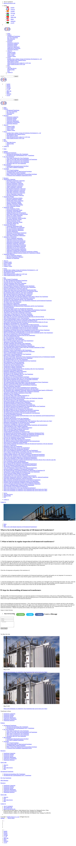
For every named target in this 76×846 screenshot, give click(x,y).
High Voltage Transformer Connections (16, 190)
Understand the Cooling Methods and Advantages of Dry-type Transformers (22, 471)
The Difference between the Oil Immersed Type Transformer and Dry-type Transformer (24, 406)
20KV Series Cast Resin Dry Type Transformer (18, 160)
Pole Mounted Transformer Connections (16, 188)
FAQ (8, 71)
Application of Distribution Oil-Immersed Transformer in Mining (22, 251)
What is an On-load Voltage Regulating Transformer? (16, 429)
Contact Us (10, 72)
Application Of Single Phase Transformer (16, 250)
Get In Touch (4, 629)
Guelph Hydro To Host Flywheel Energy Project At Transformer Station (21, 291)
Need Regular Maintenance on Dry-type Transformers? (17, 447)
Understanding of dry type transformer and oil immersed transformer (20, 475)
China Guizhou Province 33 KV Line (16, 64)
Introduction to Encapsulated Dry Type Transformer (16, 323)
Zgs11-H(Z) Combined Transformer (15, 167)
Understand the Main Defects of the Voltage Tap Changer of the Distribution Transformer (25, 310)
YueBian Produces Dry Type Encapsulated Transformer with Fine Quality (21, 388)
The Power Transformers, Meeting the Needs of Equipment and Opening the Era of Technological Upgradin (29, 356)
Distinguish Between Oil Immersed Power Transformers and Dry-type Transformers (24, 306)
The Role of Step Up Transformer (12, 394)
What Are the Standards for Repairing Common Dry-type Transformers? (21, 450)
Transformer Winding (12, 44)
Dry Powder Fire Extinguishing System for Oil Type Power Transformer (21, 328)
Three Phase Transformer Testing (14, 222)
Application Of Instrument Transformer (16, 242)
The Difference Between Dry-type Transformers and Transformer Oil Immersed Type (24, 434)
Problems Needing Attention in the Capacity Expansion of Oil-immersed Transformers (24, 454)
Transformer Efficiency (12, 49)
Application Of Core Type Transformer (16, 247)
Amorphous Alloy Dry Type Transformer (16, 163)
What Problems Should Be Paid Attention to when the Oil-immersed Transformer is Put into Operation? (28, 443)
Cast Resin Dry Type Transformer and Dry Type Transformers (18, 299)
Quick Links (4, 763)
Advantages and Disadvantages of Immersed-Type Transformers (19, 485)
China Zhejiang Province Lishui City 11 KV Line (19, 63)
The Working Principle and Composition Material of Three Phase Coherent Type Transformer (26, 296)
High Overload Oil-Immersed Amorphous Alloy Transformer (18, 294)
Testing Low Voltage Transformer (15, 215)
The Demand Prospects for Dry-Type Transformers (16, 359)
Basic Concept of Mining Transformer (13, 355)
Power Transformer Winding (13, 206)
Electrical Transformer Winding (14, 199)
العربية (10, 15)
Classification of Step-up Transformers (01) (14, 366)
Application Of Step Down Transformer (16, 240)
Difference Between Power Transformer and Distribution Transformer (20, 384)
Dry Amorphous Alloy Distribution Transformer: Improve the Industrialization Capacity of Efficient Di (28, 390)
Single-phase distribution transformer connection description (18, 478)
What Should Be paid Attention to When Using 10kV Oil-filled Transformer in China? (24, 347)
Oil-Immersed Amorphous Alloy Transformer (17, 154)
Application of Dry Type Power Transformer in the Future (17, 312)
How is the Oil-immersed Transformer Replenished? (16, 462)
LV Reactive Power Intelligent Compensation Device (19, 175)
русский (11, 13)
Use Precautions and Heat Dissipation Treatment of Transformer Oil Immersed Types (24, 433)
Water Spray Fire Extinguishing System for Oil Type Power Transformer (21, 327)
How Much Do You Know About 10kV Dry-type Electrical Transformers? (21, 378)
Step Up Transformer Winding (14, 202)
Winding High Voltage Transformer (15, 200)
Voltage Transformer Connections (15, 186)
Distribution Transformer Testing (14, 210)
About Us (9, 51)
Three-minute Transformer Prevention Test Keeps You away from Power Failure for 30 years (26, 322)
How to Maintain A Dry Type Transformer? (14, 339)
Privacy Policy (11, 819)
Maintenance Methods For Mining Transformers (15, 371)
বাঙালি (10, 23)
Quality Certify (10, 55)
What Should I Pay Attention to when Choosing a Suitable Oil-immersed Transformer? (24, 455)
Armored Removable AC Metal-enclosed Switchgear (19, 171)
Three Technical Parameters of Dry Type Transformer (16, 318)
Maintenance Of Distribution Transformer (16, 232)
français (11, 9)
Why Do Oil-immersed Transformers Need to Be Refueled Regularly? (20, 465)
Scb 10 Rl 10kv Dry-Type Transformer (13, 281)
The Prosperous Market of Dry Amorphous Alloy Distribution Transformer (21, 391)
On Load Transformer (9, 307)
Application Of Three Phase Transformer (16, 244)
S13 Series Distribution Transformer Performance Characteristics (19, 346)
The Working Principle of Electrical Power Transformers (17, 402)
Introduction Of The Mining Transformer (13, 372)
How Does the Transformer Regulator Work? (14, 438)
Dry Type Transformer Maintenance (15, 228)
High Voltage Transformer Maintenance (16, 235)
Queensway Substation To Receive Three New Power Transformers (20, 287)
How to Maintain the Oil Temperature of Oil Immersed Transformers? (20, 463)
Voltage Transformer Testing (13, 220)
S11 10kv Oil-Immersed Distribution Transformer (15, 280)
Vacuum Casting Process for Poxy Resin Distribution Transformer (19, 298)
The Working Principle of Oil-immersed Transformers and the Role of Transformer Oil (24, 470)
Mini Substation (11, 39)
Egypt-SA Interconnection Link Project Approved (15, 288)
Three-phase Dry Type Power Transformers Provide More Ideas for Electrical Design (24, 316)
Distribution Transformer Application (15, 243)
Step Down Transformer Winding (14, 198)
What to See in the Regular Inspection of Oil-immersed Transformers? (20, 457)
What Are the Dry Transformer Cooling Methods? (15, 442)
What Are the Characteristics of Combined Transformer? (17, 419)
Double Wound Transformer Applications (16, 249)
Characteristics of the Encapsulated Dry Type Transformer (17, 354)
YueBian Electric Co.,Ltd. (13, 818)
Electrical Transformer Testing (14, 216)
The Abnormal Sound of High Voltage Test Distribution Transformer (20, 311)
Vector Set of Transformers (10, 445)
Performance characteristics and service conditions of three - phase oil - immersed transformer (26, 477)
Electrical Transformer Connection (15, 183)
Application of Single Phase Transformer (13, 342)
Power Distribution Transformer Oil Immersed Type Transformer (19, 286)
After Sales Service (11, 68)
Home (8, 33)
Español (11, 11)
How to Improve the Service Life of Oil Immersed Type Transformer (20, 360)
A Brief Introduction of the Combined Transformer (16, 426)
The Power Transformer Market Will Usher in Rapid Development (19, 383)
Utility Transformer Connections (14, 187)
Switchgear (10, 40)
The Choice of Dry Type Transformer (12, 302)
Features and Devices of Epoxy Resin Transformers (16, 474)
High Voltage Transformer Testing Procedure (17, 214)
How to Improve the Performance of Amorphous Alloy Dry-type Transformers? (22, 451)
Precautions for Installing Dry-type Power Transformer (17, 423)
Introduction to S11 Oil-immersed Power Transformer (16, 376)
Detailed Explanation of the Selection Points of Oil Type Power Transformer (22, 331)
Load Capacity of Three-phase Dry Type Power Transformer (18, 314)
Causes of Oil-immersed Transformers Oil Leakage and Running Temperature (22, 483)
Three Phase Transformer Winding (15, 204)
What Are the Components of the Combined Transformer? (17, 437)
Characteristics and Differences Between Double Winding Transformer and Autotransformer (25, 425)
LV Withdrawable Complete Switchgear (16, 172)
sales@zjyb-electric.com (9, 3)
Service (9, 67)
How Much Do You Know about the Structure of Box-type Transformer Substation (23, 398)
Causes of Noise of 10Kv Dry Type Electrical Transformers (18, 453)
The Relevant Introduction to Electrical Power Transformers (18, 403)
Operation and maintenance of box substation (14, 397)
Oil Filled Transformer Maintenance (15, 230)
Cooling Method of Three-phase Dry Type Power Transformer (18, 315)
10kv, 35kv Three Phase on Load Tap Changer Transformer (18, 295)
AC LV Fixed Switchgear (13, 170)
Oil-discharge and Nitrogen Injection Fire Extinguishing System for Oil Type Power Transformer (27, 330)
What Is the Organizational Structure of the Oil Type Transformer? (19, 335)
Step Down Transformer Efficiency (15, 257)
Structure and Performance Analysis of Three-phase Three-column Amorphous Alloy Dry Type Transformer (29, 319)
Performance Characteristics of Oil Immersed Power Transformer (19, 351)
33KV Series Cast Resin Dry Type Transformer (18, 162)
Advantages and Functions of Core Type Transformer (16, 418)
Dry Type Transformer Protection (11, 336)
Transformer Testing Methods (14, 211)
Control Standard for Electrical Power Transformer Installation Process (20, 320)
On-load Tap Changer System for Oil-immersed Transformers (18, 308)
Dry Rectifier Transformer (10, 417)
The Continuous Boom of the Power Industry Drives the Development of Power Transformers (26, 382)
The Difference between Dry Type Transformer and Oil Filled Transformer (21, 324)
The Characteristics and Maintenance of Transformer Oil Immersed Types (21, 435)
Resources (9, 41)
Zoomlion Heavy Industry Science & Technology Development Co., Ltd (24, 59)
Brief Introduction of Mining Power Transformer (15, 304)
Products (9, 35)
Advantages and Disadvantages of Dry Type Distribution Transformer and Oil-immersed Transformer (28, 300)
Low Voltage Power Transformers (12, 303)
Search (16, 76)
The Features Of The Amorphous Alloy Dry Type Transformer (18, 374)
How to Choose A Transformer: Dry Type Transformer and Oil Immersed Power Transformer (26, 326)
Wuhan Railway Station (13, 61)
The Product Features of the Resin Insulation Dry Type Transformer (20, 411)
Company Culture (11, 56)
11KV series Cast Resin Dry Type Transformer (18, 158)
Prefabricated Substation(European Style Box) (17, 166)
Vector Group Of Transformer (11, 279)
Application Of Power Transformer (15, 239)
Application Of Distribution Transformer (16, 246)
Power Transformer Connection (14, 182)
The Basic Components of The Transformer (14, 284)
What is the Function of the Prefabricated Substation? (16, 449)
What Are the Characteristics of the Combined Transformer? (18, 427)
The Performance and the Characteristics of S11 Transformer (18, 358)
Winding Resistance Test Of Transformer (16, 212)
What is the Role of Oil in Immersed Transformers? (16, 486)
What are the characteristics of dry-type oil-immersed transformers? (20, 487)
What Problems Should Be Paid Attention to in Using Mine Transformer (21, 379)
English (10, 7)
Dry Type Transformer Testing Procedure (16, 218)
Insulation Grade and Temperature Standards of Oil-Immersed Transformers (22, 482)
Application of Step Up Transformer (12, 348)
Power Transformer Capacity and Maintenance (15, 461)
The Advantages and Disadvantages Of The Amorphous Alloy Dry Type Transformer (24, 368)
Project (9, 57)
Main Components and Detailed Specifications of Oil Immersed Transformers (22, 479)
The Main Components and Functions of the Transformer (17, 343)
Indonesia (11, 21)
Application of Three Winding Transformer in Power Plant (17, 393)
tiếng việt (11, 17)
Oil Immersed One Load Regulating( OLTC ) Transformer (20, 155)
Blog (8, 65)
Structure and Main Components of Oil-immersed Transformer (18, 469)
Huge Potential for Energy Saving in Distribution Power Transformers (20, 387)
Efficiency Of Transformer (13, 258)
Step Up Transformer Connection (14, 194)
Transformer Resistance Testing (14, 219)
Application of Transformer (13, 48)
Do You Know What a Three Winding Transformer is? (16, 395)
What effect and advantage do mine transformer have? (16, 380)
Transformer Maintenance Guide (14, 226)
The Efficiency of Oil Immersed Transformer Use (15, 466)
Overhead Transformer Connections (15, 184)
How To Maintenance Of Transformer (15, 227)
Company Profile (11, 52)
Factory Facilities (11, 53)
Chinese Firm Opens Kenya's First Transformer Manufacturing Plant (20, 290)
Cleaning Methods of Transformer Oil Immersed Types (17, 431)
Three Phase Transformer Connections (16, 191)
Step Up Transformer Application (14, 238)
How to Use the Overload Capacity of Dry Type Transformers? (18, 340)
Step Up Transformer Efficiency (14, 255)
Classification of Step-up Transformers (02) (14, 363)
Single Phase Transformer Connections (16, 192)
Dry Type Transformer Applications (12, 386)
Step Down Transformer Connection (15, 195)
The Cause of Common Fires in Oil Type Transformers (17, 334)
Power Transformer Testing (13, 208)
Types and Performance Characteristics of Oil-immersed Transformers (20, 467)
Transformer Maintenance (13, 47)
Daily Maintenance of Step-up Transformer (14, 362)
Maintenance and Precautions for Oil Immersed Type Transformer (19, 422)
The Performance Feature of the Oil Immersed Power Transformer (19, 405)
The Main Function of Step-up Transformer (14, 399)
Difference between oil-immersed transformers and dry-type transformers (21, 481)
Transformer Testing (12, 45)
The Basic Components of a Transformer (13, 375)
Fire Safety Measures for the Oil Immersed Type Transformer (18, 409)
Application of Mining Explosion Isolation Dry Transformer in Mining (23, 253)
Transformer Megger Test (13, 223)
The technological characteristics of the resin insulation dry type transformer (22, 413)
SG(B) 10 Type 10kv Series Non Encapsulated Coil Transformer (22, 159)
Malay (10, 19)
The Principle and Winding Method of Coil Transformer (17, 473)
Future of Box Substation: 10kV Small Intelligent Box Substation (19, 401)
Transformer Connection (13, 43)
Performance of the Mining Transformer (13, 370)
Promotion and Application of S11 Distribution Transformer (18, 344)
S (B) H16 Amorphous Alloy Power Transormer (15, 283)
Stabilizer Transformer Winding (14, 203)
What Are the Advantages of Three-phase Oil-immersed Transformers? (20, 458)
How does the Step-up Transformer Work (13, 364)
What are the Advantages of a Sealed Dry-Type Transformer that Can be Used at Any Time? (25, 489)
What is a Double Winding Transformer (13, 352)
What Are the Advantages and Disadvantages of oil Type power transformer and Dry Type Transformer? (28, 332)
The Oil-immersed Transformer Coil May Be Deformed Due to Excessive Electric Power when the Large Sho (30, 459)
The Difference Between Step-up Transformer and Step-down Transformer (21, 410)
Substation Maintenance (12, 231)
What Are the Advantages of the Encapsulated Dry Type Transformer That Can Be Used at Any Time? (28, 421)
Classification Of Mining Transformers (13, 367)
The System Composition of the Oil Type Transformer (16, 407)
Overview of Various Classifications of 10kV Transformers (18, 350)
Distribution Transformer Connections (16, 180)
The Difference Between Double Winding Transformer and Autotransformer (22, 441)
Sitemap (2, 819)
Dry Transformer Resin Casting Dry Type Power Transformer (18, 292)
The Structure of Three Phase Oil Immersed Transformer (17, 439)
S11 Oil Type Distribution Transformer (13, 414)
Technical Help (10, 69)
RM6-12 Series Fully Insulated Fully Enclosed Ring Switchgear (22, 174)
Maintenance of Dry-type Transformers (13, 446)
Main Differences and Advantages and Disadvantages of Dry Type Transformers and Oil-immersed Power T (29, 415)
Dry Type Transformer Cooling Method (13, 338)
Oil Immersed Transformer (13, 36)
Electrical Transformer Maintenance (15, 234)
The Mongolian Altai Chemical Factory (16, 60)
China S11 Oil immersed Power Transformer (14, 430)
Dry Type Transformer (12, 37)
